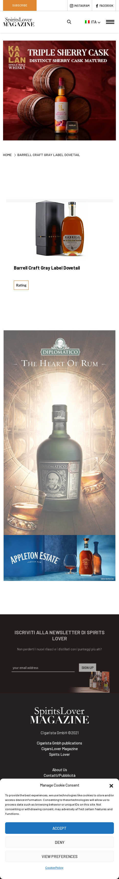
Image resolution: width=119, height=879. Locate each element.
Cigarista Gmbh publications (59, 743)
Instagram (82, 5)
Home (7, 154)
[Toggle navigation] (110, 21)
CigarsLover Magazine (59, 748)
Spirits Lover (59, 754)
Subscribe (19, 5)
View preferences (60, 856)
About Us (59, 769)
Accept (59, 828)
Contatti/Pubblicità (59, 775)
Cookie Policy (54, 867)
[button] (111, 785)
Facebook (106, 5)
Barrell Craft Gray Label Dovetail (47, 268)
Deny (59, 842)
